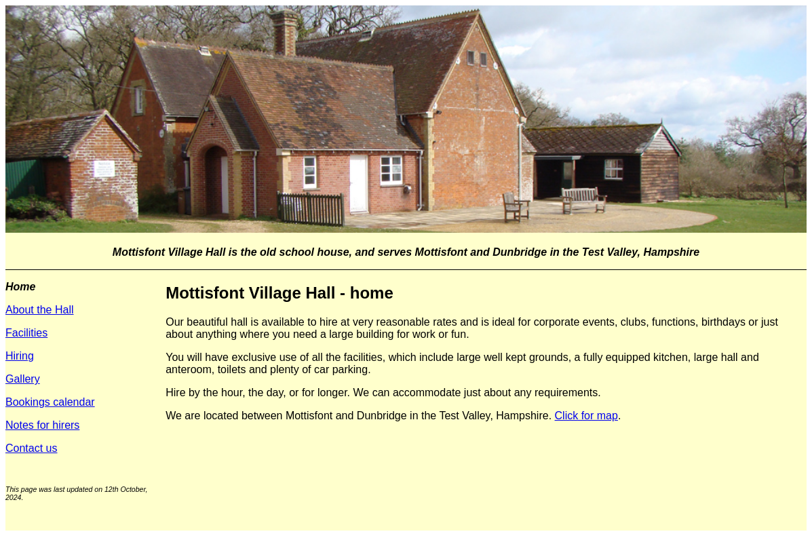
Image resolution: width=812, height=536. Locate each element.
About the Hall (39, 309)
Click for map (586, 415)
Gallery (22, 379)
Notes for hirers (42, 425)
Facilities (26, 333)
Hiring (19, 356)
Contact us (31, 448)
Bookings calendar (50, 402)
